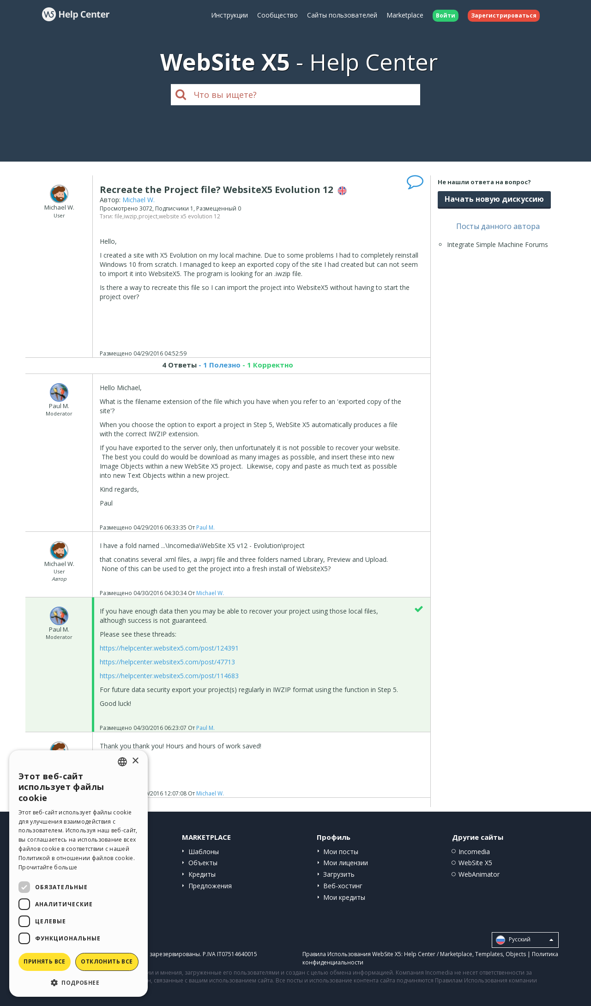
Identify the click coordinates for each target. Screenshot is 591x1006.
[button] (78, 982)
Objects (516, 954)
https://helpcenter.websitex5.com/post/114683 (169, 675)
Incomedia (474, 851)
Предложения (210, 885)
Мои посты (340, 851)
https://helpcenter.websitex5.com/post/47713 (167, 661)
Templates (489, 954)
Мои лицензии (345, 862)
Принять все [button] (44, 961)
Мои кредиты (344, 897)
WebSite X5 (475, 862)
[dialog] (78, 873)
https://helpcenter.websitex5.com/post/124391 (169, 648)
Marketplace (404, 15)
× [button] (135, 761)
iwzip (130, 216)
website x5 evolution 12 (189, 216)
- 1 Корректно (267, 364)
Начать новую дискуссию (494, 199)
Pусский (524, 940)
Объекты (202, 862)
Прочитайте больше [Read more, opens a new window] (47, 867)
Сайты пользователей (342, 15)
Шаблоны (203, 851)
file (118, 216)
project (148, 216)
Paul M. (205, 527)
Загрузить (339, 874)
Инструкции (229, 15)
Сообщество (277, 15)
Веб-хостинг (342, 885)
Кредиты (202, 874)
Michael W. (138, 199)
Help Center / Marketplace (438, 954)
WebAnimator (479, 874)
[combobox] (122, 761)
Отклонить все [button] (107, 961)
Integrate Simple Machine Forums (497, 244)
